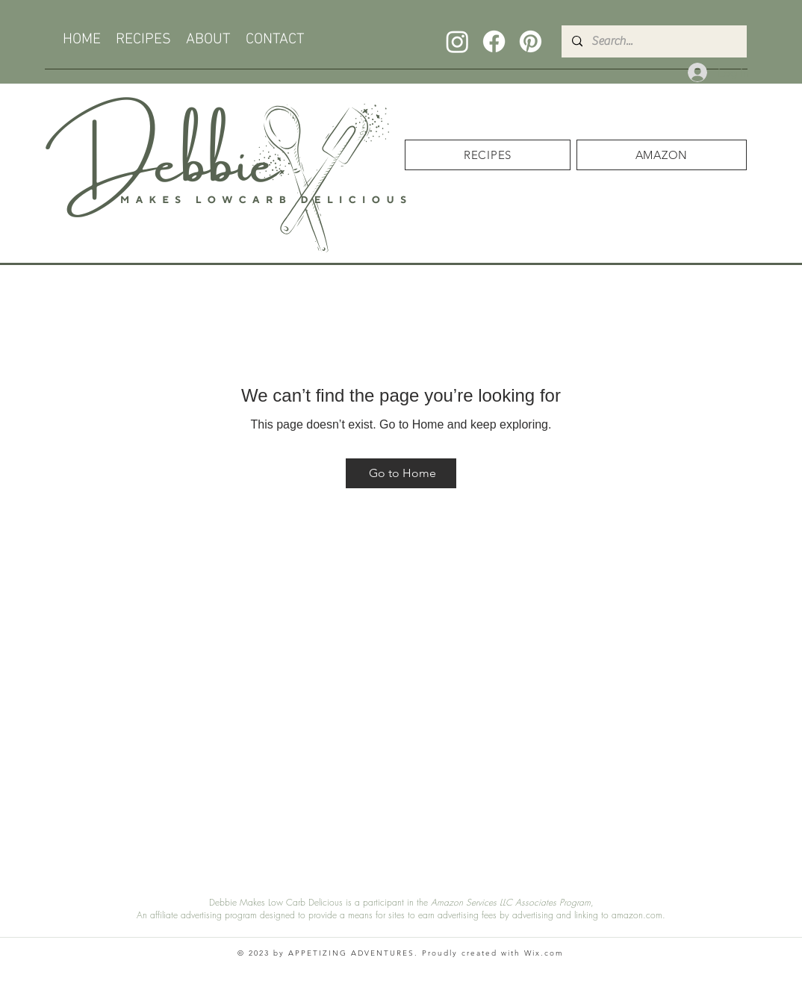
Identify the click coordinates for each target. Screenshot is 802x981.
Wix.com (544, 953)
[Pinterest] (530, 41)
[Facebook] (494, 41)
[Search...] (653, 41)
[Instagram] (457, 41)
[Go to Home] (401, 473)
